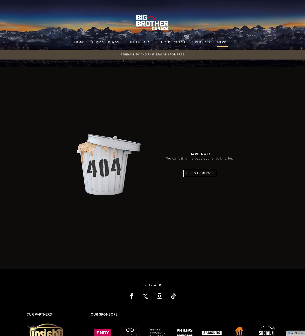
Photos (202, 42)
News (222, 42)
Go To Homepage (199, 173)
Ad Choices (295, 333)
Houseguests (174, 42)
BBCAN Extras (105, 42)
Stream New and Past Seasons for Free (152, 55)
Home (79, 42)
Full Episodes (140, 42)
